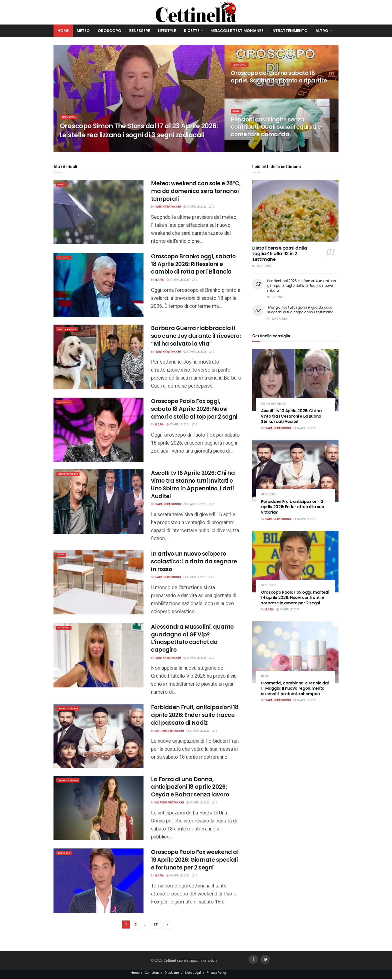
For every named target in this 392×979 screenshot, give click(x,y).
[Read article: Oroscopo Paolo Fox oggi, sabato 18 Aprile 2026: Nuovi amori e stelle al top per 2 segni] (99, 430)
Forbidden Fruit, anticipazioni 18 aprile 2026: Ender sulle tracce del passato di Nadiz (194, 715)
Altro (322, 30)
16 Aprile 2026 (177, 875)
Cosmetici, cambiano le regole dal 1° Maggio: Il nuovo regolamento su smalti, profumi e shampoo (294, 688)
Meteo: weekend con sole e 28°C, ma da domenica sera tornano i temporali (195, 191)
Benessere (139, 30)
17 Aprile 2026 (195, 207)
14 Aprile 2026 (305, 428)
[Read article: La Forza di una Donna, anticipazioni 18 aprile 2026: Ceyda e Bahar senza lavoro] (99, 808)
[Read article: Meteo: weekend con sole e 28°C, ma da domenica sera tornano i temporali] (99, 212)
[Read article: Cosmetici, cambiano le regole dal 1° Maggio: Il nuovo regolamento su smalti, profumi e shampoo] (295, 652)
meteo (63, 185)
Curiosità (66, 628)
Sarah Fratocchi (168, 207)
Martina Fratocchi (169, 731)
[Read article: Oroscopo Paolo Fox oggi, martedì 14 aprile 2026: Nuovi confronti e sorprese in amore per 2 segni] (295, 561)
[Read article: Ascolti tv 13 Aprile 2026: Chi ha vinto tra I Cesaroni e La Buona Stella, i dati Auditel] (295, 380)
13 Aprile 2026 (287, 609)
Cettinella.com (174, 960)
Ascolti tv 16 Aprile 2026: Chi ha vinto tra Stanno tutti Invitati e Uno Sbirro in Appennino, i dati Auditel (193, 484)
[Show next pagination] (167, 924)
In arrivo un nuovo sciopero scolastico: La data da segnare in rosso (194, 561)
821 (156, 924)
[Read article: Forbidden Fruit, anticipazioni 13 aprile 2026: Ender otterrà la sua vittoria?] (295, 471)
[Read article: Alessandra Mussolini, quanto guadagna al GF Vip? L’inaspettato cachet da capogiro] (99, 655)
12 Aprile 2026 (305, 519)
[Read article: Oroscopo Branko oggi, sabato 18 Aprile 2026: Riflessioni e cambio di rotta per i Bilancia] (99, 285)
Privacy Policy (216, 972)
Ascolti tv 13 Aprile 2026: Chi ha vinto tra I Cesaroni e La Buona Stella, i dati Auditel (291, 416)
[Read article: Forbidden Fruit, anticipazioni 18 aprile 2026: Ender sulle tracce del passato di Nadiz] (99, 736)
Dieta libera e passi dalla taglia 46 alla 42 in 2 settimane (279, 253)
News (236, 117)
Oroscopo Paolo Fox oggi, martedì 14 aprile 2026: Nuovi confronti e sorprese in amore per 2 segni (295, 597)
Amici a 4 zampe (70, 330)
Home (63, 30)
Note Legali (193, 972)
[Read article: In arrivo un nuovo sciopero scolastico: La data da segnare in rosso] (99, 582)
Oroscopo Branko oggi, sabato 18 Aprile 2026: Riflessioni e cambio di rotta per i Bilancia (193, 264)
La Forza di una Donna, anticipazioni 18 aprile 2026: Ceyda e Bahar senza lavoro (190, 787)
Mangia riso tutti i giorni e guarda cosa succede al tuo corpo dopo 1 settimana (300, 310)
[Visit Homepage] (196, 12)
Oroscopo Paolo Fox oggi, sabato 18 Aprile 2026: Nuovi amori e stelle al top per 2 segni (194, 409)
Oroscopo (109, 30)
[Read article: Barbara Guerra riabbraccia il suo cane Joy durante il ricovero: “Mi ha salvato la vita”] (99, 357)
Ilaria (159, 280)
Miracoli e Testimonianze (237, 30)
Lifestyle (167, 30)
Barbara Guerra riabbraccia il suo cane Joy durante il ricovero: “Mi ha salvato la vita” (196, 336)
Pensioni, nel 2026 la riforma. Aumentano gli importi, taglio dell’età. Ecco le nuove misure (301, 285)
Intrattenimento (290, 30)
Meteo (83, 30)
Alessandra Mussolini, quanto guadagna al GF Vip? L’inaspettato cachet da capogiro (192, 638)
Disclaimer (172, 972)
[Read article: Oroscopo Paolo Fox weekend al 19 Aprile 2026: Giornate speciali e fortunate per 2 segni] (99, 880)
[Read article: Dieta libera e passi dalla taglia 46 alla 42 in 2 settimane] (295, 211)
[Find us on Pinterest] (265, 959)
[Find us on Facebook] (253, 959)
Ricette (192, 30)
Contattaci (152, 972)
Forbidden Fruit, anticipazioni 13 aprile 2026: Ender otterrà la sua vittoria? (292, 507)
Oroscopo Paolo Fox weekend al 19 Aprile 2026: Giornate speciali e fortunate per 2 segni (194, 859)
